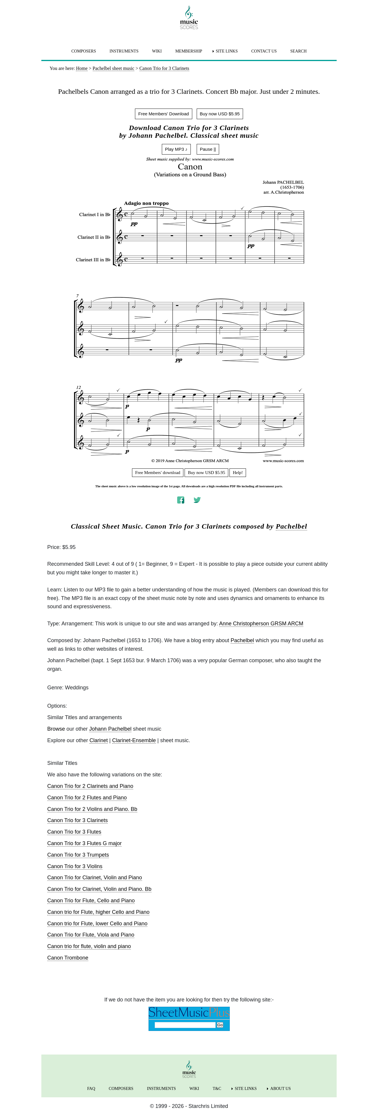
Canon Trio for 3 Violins (74, 866)
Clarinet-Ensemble (134, 740)
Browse (56, 729)
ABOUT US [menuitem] (280, 1088)
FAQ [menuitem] (91, 1088)
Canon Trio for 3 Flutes (74, 832)
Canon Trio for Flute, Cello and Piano (91, 901)
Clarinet (98, 740)
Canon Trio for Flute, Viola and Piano (90, 935)
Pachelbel (291, 526)
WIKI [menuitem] (157, 51)
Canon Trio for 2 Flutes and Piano (87, 798)
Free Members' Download (163, 113)
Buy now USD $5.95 (220, 113)
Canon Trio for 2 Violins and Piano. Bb (92, 809)
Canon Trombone (67, 958)
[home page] (189, 17)
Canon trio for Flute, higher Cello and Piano (98, 912)
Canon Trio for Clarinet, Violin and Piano (94, 877)
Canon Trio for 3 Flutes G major (84, 843)
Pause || (208, 149)
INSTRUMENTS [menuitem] (124, 51)
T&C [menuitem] (217, 1088)
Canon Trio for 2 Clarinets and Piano (90, 786)
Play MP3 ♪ (176, 149)
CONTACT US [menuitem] (264, 51)
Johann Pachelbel (110, 729)
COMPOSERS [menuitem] (83, 51)
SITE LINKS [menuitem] (227, 51)
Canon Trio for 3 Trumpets (78, 855)
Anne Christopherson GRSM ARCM (261, 624)
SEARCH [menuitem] (298, 51)
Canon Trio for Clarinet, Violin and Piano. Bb (99, 889)
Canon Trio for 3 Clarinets (77, 820)
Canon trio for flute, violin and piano (89, 946)
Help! (238, 472)
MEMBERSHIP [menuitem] (188, 51)
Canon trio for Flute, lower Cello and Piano (97, 924)
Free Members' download (157, 472)
